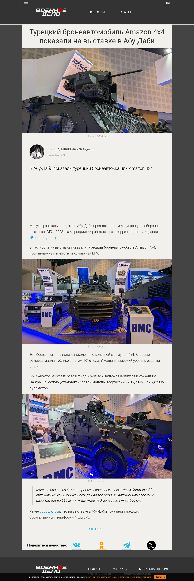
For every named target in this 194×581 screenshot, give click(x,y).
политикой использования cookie (101, 577)
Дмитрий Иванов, (76, 149)
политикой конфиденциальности (136, 577)
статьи (126, 12)
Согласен (160, 577)
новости (96, 12)
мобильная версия (153, 569)
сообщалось (50, 511)
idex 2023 (96, 529)
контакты (120, 569)
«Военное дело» (43, 238)
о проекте (93, 569)
